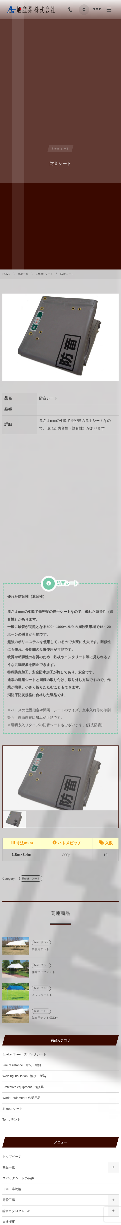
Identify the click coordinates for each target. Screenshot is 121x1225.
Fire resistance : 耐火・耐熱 (21, 1065)
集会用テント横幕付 (45, 1020)
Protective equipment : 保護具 (23, 1087)
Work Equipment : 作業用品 (21, 1098)
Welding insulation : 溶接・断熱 (24, 1076)
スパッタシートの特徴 (18, 1178)
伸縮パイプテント (43, 974)
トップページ (12, 1156)
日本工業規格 (11, 1189)
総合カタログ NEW (16, 1211)
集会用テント (40, 951)
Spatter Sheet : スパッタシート (24, 1054)
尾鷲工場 (8, 1200)
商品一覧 (8, 1167)
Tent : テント (41, 944)
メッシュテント (42, 997)
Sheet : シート (30, 878)
